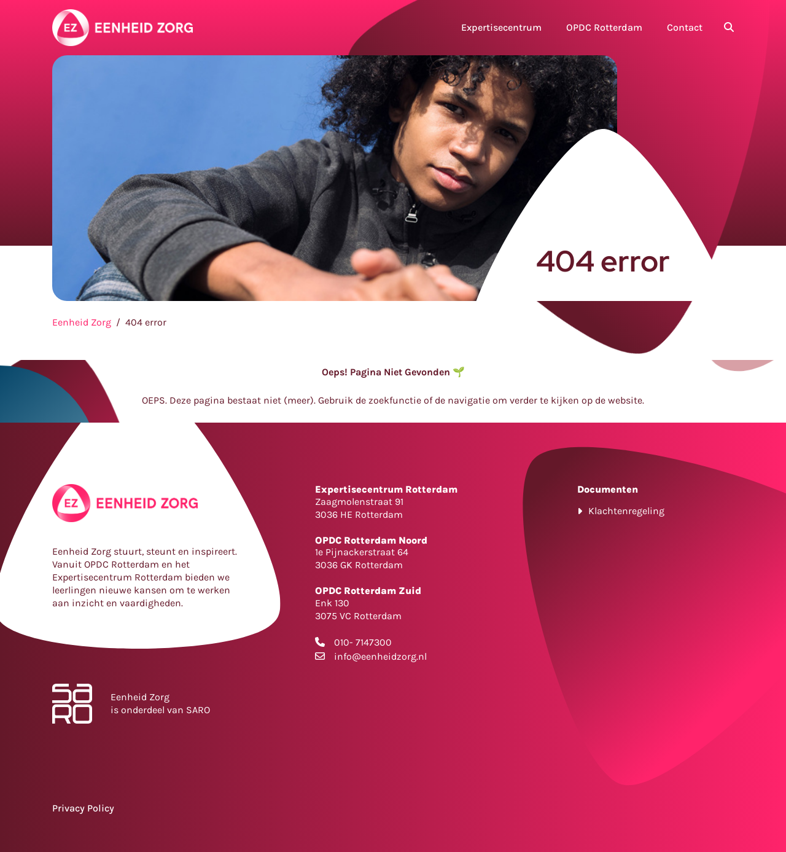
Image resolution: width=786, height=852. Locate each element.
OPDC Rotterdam (604, 27)
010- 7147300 (363, 642)
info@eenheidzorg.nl (380, 656)
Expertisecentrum (501, 27)
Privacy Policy (83, 808)
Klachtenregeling (626, 511)
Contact (684, 27)
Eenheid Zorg (81, 322)
